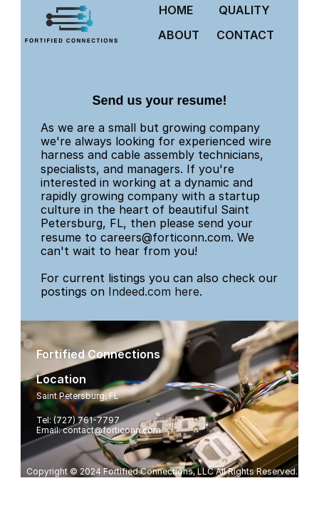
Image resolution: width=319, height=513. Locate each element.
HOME (176, 10)
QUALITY (244, 10)
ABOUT (178, 35)
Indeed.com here (153, 291)
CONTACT (245, 35)
